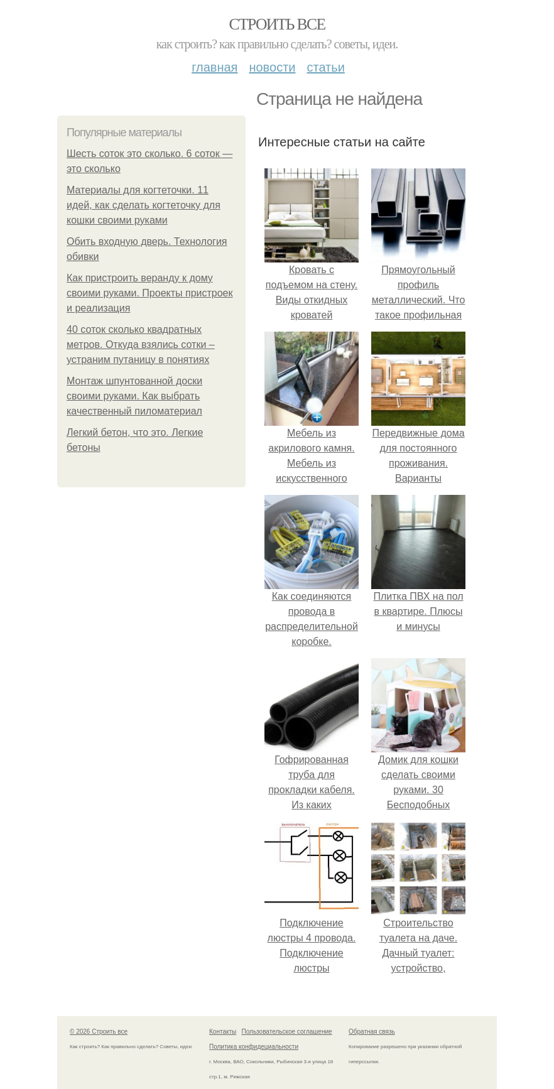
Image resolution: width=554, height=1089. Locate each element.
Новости (272, 67)
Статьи (325, 67)
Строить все (277, 24)
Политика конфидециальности (253, 1046)
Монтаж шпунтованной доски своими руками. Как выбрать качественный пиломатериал (134, 396)
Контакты (222, 1031)
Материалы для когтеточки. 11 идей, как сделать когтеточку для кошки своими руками (143, 205)
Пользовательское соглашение (287, 1031)
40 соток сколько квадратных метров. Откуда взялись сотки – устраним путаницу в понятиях (141, 344)
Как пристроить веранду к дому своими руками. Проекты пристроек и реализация (150, 293)
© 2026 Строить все (99, 1031)
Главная (214, 67)
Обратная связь (372, 1031)
